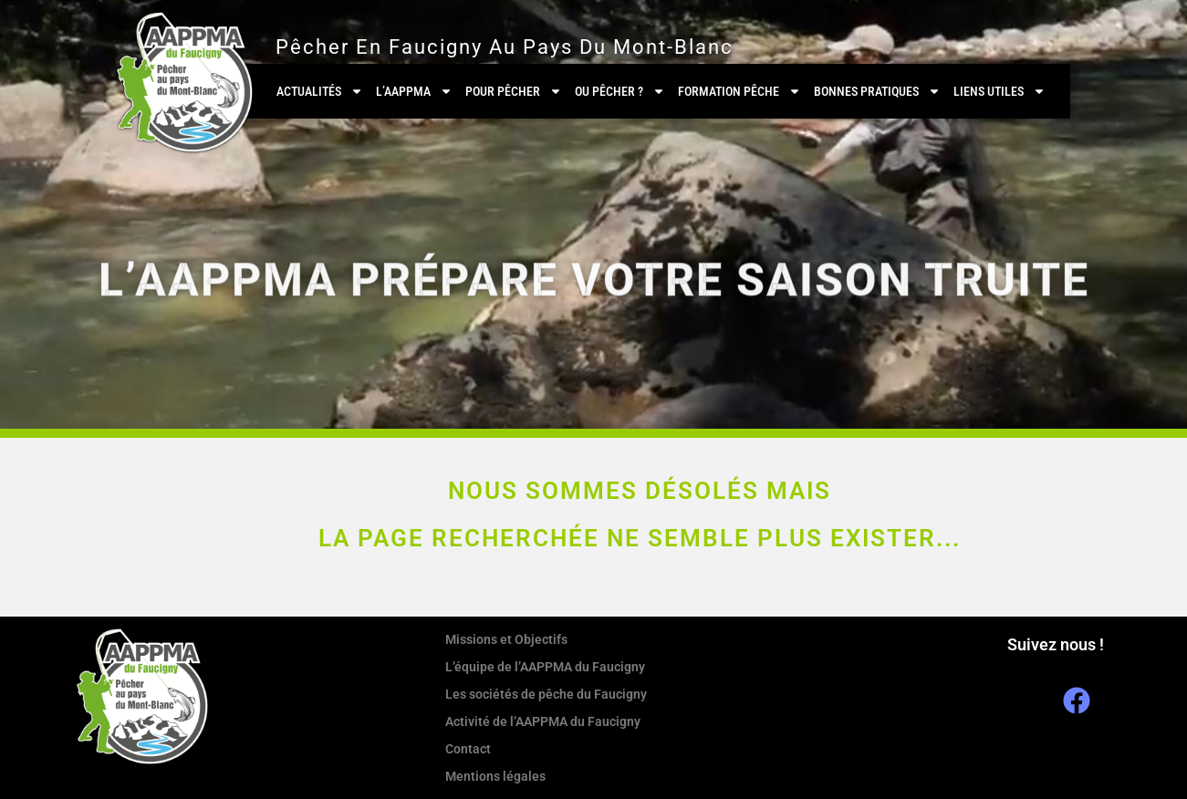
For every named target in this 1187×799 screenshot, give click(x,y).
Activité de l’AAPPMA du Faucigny (542, 721)
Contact (468, 749)
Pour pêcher (513, 91)
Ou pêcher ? (620, 91)
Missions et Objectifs (506, 639)
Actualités (319, 91)
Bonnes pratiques (877, 91)
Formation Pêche (739, 91)
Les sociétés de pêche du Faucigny (546, 694)
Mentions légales (495, 776)
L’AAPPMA (414, 91)
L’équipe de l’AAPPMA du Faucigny (545, 666)
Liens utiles (999, 91)
